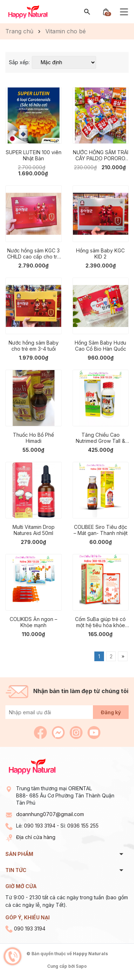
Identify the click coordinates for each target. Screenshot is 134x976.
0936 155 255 (83, 826)
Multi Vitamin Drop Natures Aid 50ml (34, 530)
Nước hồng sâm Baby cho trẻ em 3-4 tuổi (34, 346)
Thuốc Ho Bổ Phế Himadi (33, 438)
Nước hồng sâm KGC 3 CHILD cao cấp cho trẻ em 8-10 (33, 253)
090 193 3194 (39, 826)
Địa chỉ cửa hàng (35, 837)
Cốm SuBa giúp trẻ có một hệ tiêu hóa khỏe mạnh (100, 622)
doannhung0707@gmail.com (50, 814)
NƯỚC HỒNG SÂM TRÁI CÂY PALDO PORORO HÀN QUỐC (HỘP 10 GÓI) (100, 155)
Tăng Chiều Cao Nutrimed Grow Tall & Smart (100, 438)
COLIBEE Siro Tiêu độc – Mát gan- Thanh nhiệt (101, 530)
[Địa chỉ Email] (67, 712)
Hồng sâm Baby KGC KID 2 (100, 253)
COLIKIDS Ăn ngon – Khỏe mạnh (33, 622)
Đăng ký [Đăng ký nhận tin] (111, 712)
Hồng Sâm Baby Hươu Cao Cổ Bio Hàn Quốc (100, 346)
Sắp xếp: (19, 62)
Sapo (81, 966)
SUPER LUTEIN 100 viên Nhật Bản (33, 155)
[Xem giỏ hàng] (106, 11)
